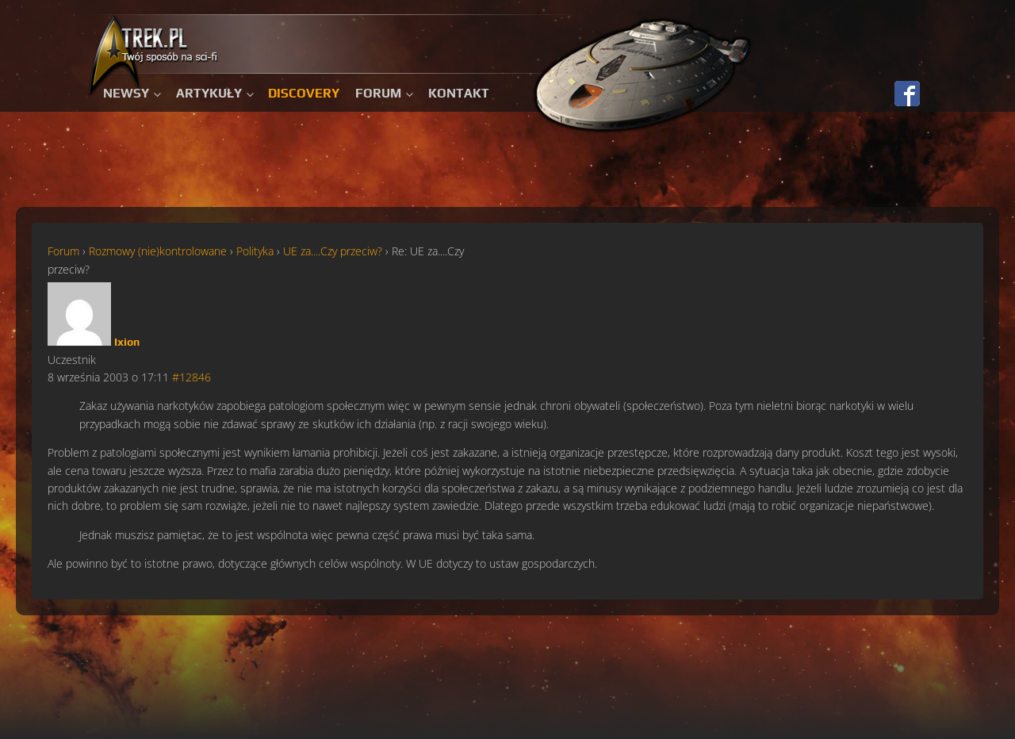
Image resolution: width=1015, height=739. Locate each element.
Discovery (303, 93)
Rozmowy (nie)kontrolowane (158, 250)
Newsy (126, 93)
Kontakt (458, 93)
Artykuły (209, 93)
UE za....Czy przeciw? (332, 250)
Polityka (255, 250)
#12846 (191, 377)
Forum (378, 93)
